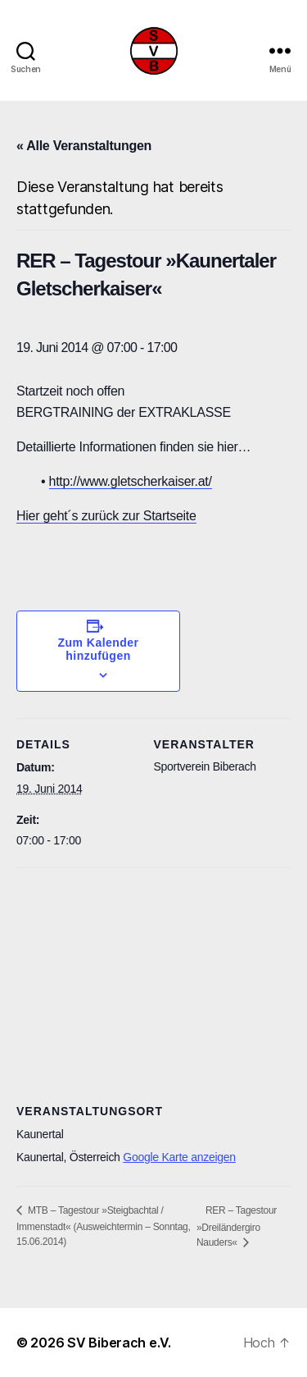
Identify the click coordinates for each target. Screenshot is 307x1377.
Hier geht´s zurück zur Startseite (106, 516)
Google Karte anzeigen (179, 1157)
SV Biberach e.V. (119, 1342)
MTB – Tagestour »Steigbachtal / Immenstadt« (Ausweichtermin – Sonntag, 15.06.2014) (103, 1226)
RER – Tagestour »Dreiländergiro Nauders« (236, 1226)
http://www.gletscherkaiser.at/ (130, 481)
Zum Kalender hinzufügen (98, 649)
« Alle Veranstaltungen (83, 146)
